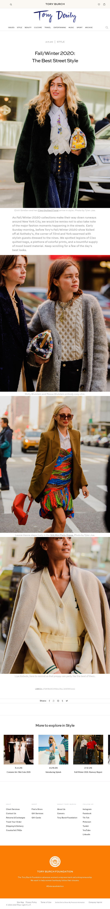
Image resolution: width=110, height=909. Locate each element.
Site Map (20, 902)
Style (19, 27)
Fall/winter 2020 (67, 689)
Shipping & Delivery (15, 826)
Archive (89, 27)
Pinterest (87, 822)
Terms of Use (46, 902)
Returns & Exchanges (15, 818)
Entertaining (60, 27)
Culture (38, 27)
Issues (11, 27)
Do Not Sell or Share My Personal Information (70, 902)
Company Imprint (95, 902)
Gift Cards (36, 818)
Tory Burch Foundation (67, 818)
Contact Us (11, 813)
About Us (61, 809)
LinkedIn (86, 834)
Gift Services (37, 813)
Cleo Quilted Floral (48, 210)
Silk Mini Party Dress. (62, 535)
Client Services (13, 809)
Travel (48, 27)
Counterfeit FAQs (14, 830)
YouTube (87, 830)
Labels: (38, 689)
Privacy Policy (31, 902)
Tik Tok (86, 818)
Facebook (87, 813)
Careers (61, 813)
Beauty (28, 27)
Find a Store (37, 809)
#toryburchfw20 (50, 689)
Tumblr (86, 826)
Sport (79, 27)
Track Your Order (14, 822)
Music (71, 27)
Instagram (87, 809)
